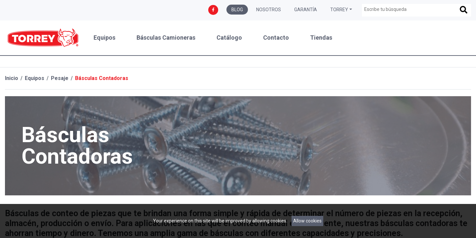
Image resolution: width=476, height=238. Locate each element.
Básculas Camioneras (166, 37)
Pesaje (59, 78)
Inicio (11, 78)
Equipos (104, 37)
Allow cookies (307, 220)
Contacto (276, 37)
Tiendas (321, 37)
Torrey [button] (339, 9)
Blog (237, 9)
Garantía (305, 9)
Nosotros (268, 9)
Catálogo (229, 37)
